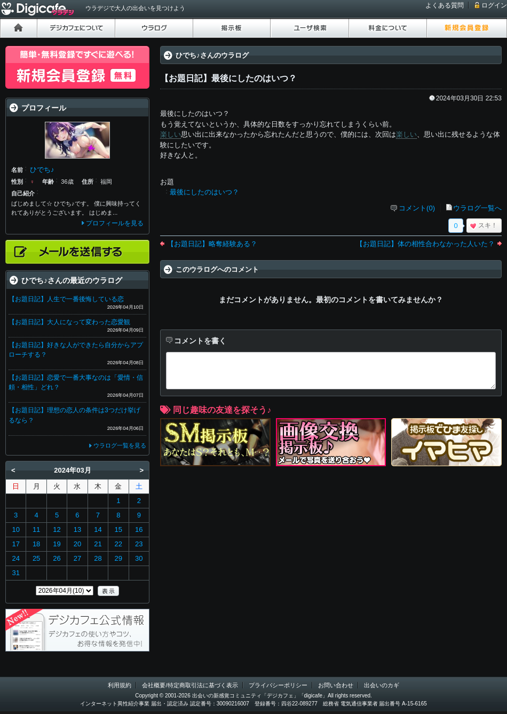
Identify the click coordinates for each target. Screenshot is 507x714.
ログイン (494, 5)
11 (36, 529)
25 (36, 558)
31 (15, 573)
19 (56, 544)
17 (15, 544)
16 (138, 529)
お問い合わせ (335, 685)
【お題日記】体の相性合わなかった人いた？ (425, 244)
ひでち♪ (42, 170)
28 (97, 558)
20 (77, 544)
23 (138, 544)
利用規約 (119, 685)
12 (56, 529)
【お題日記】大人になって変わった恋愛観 (69, 322)
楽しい (170, 134)
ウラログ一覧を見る (119, 445)
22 (118, 544)
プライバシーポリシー (278, 685)
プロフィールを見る (115, 223)
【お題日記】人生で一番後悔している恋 (66, 299)
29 (118, 558)
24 (15, 558)
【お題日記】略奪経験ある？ (212, 244)
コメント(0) (417, 208)
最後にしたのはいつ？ (204, 192)
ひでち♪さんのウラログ (212, 55)
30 (138, 558)
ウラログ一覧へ (477, 208)
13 (77, 529)
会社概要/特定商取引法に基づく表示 (189, 685)
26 (56, 558)
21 (97, 544)
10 (15, 529)
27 (77, 558)
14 (97, 529)
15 (118, 529)
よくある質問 (444, 5)
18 (36, 544)
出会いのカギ (381, 685)
